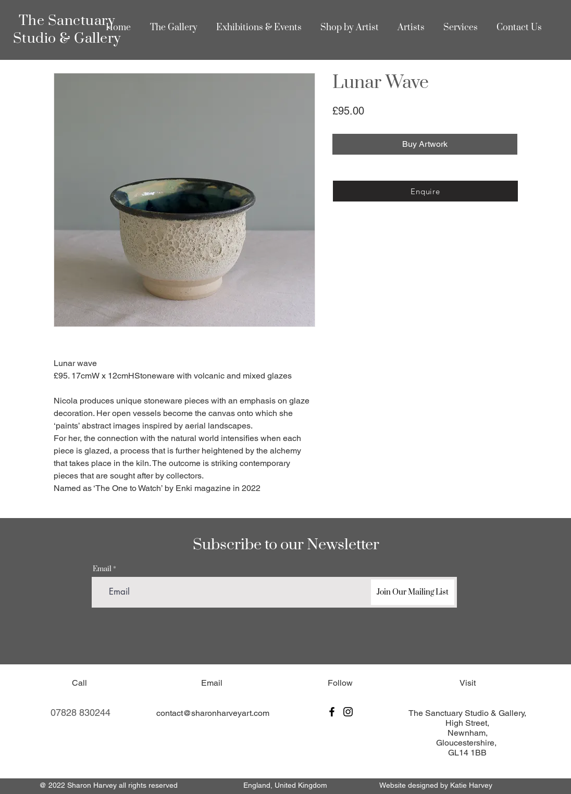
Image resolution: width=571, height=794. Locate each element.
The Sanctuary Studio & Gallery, (467, 713)
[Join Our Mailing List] (412, 592)
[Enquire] (425, 191)
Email (102, 569)
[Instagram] (348, 711)
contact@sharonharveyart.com (212, 713)
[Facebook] (332, 711)
